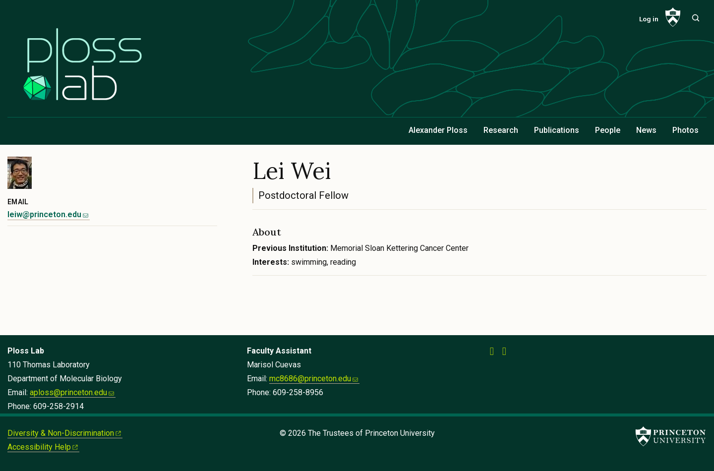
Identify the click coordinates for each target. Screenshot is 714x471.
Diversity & (64, 433)
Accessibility (43, 447)
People (607, 130)
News (646, 130)
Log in (648, 19)
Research (500, 130)
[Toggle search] (696, 17)
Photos (685, 130)
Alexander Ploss (438, 130)
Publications (556, 130)
